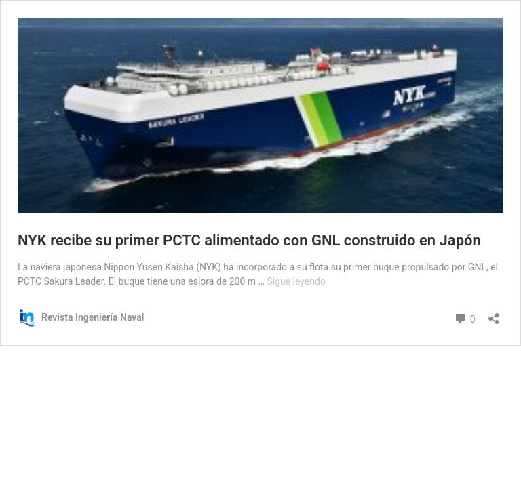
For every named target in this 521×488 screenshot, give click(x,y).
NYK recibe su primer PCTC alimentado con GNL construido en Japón (249, 240)
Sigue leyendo (296, 281)
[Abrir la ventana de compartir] (493, 314)
